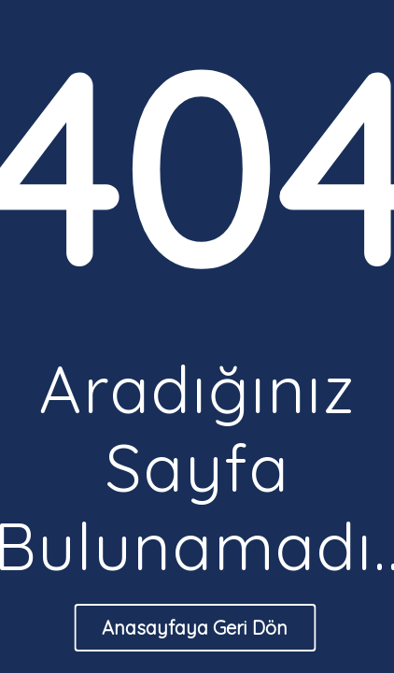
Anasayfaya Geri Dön (195, 627)
